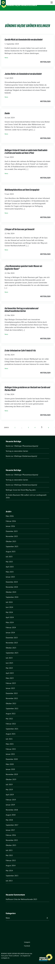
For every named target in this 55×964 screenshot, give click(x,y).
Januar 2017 (10, 827)
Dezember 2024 (12, 579)
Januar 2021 (10, 751)
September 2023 (12, 650)
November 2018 (12, 807)
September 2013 (12, 872)
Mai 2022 (9, 716)
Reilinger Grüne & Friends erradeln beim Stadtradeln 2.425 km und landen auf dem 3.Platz (26, 148)
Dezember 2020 (12, 756)
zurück (6, 424)
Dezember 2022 (12, 690)
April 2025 (10, 564)
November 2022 (12, 695)
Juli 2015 (9, 847)
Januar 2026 (10, 523)
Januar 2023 (10, 685)
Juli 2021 (9, 736)
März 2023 (10, 675)
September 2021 (12, 726)
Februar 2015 (11, 857)
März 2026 (10, 513)
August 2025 (10, 548)
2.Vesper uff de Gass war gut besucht (19, 226)
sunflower (16, 953)
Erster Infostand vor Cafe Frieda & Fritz (20, 347)
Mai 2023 (9, 665)
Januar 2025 (10, 574)
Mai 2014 (9, 867)
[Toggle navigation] (51, 13)
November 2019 (12, 771)
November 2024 (12, 584)
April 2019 (10, 791)
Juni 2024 (9, 604)
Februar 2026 (11, 518)
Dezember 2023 (12, 634)
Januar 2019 (10, 802)
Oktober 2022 (11, 700)
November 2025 (12, 533)
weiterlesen (45, 59)
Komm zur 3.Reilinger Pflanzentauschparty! (22, 443)
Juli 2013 (9, 878)
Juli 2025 (9, 553)
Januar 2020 (10, 766)
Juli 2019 (9, 781)
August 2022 (10, 710)
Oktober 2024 (11, 589)
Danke (7, 110)
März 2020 (10, 761)
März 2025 (10, 569)
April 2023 (10, 670)
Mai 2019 (9, 786)
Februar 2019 (11, 797)
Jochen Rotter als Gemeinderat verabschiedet (23, 71)
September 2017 (12, 822)
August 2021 (10, 731)
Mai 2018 (9, 817)
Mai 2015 (9, 852)
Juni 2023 (9, 660)
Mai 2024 (9, 609)
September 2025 (12, 543)
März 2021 (10, 741)
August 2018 (10, 812)
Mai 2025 (9, 559)
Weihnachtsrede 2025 (29, 896)
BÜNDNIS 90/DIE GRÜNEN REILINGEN (22, 5)
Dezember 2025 (12, 528)
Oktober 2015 (11, 842)
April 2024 (10, 614)
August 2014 (10, 862)
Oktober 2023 (11, 645)
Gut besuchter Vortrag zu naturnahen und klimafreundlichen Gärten (21, 306)
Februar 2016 (11, 832)
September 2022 (12, 705)
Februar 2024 (11, 624)
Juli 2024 (9, 599)
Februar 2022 (11, 721)
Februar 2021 (11, 746)
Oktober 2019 (11, 776)
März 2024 (10, 619)
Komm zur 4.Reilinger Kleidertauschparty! (21, 453)
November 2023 (12, 640)
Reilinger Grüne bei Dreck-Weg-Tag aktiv (21, 487)
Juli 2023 (9, 655)
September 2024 (12, 594)
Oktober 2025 (11, 538)
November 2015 (12, 837)
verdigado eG (5, 955)
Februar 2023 (11, 680)
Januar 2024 (10, 629)
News (6, 55)
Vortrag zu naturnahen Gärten (17, 448)
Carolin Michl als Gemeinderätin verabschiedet (24, 36)
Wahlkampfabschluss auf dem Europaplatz (22, 186)
